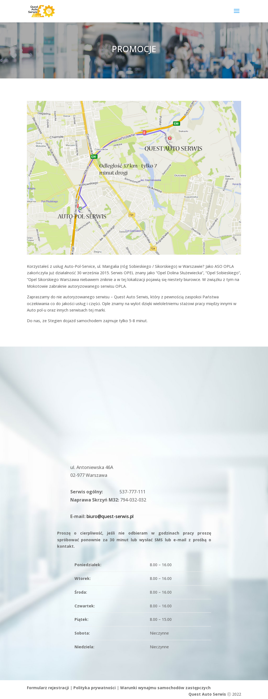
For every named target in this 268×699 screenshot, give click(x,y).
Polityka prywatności (94, 687)
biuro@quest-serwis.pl (110, 516)
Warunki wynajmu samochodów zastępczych (165, 687)
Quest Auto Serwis (207, 694)
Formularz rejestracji (48, 687)
